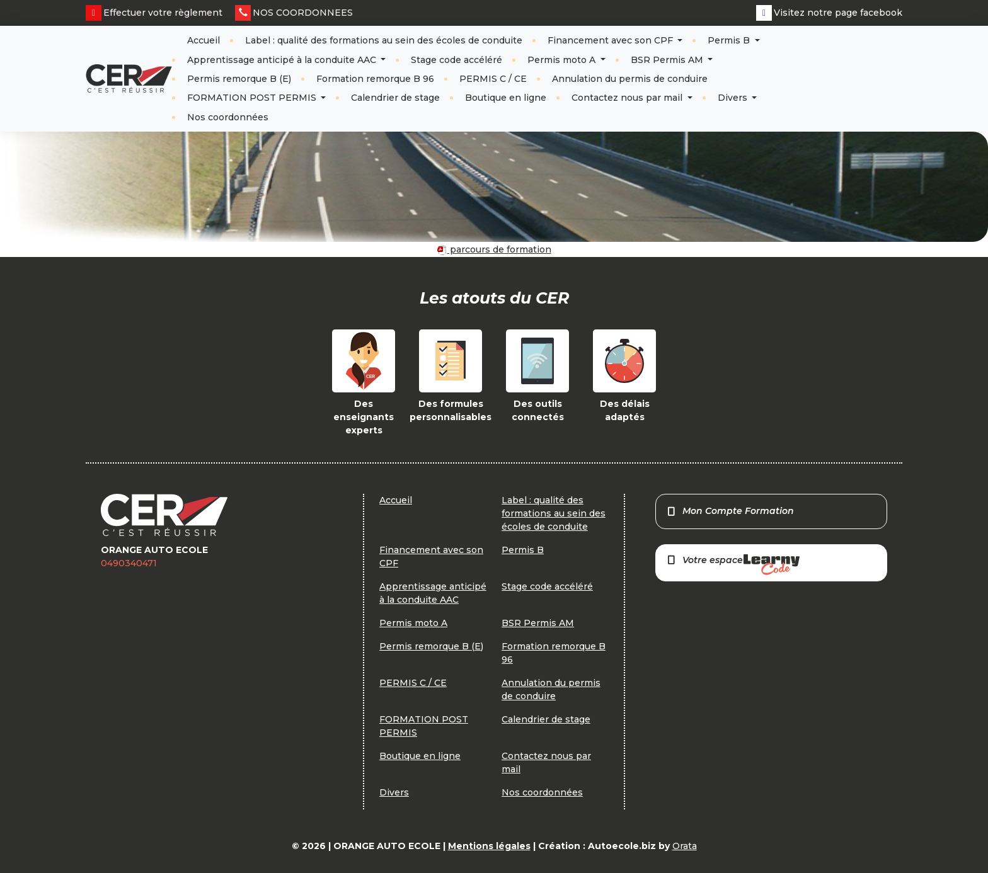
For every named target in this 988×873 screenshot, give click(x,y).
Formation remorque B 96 (375, 78)
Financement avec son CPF (611, 40)
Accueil (203, 40)
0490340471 (129, 563)
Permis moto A (562, 60)
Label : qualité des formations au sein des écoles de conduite (383, 40)
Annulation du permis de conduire (630, 78)
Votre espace (733, 564)
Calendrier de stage (395, 97)
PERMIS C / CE (493, 78)
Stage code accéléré (456, 60)
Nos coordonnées (227, 117)
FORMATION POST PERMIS (253, 97)
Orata (684, 846)
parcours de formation (494, 249)
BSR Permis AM (668, 60)
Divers (734, 97)
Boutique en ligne (505, 97)
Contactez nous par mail (628, 97)
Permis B (730, 40)
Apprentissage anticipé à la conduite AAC (283, 60)
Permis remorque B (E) (239, 78)
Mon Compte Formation (730, 510)
